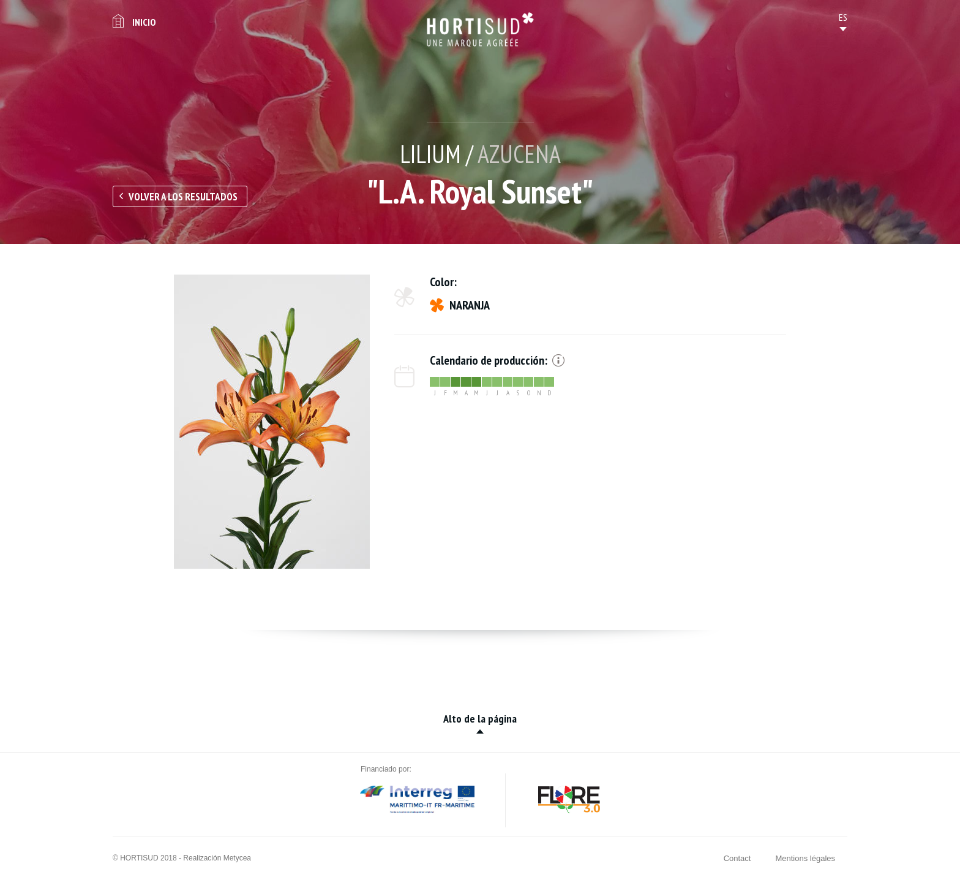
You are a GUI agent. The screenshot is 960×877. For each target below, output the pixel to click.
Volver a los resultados (183, 196)
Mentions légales (805, 858)
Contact (737, 858)
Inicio (144, 22)
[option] (272, 422)
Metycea (237, 858)
